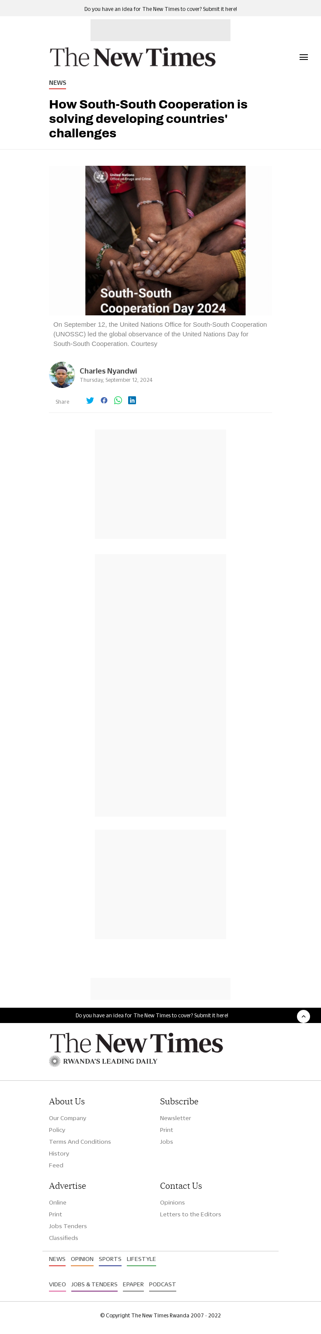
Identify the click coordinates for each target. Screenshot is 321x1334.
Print (166, 1129)
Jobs (166, 1141)
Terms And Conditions (80, 1141)
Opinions (172, 1202)
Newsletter (175, 1117)
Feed (56, 1165)
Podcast (162, 1284)
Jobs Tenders (68, 1225)
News (57, 82)
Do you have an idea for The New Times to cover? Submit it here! (160, 9)
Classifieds (63, 1237)
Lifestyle (141, 1258)
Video (57, 1284)
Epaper (133, 1284)
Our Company (67, 1117)
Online (57, 1202)
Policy (57, 1129)
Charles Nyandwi (108, 371)
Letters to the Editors (190, 1214)
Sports (110, 1258)
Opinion (82, 1258)
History (59, 1153)
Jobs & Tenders (94, 1284)
